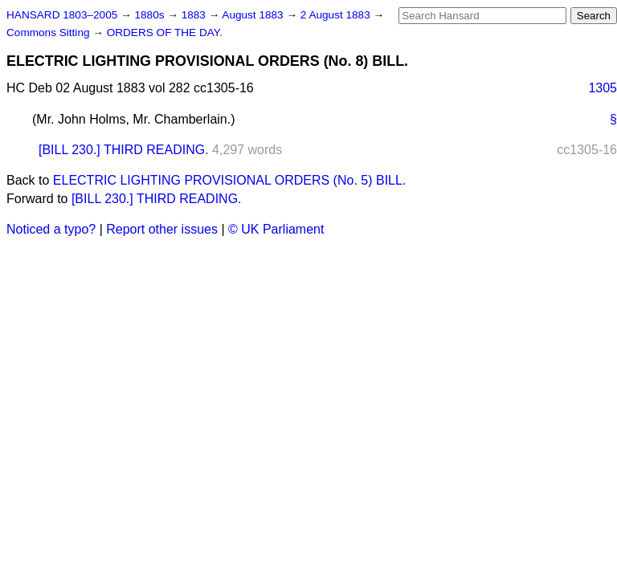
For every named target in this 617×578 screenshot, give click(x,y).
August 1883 (254, 15)
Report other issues (162, 229)
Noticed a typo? (51, 229)
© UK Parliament (276, 229)
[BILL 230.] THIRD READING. (124, 150)
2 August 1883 (337, 15)
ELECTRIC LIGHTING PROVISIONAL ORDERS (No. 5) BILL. (230, 180)
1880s (150, 15)
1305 (602, 88)
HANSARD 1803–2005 (61, 15)
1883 (195, 15)
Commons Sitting (49, 32)
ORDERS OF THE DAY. (165, 32)
